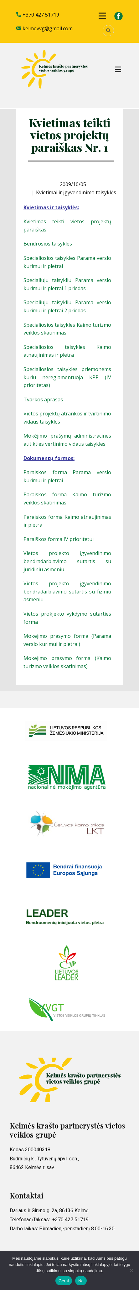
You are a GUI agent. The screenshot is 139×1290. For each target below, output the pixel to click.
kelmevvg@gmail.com (44, 28)
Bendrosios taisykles (47, 243)
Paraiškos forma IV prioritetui (58, 539)
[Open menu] (102, 16)
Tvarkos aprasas (43, 399)
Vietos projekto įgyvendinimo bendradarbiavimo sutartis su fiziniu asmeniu (67, 591)
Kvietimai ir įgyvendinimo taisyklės (76, 192)
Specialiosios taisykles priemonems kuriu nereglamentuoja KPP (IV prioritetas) (67, 377)
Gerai (64, 1280)
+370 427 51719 (37, 15)
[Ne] (131, 1270)
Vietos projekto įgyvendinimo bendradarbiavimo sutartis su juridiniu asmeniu (67, 561)
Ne (81, 1280)
